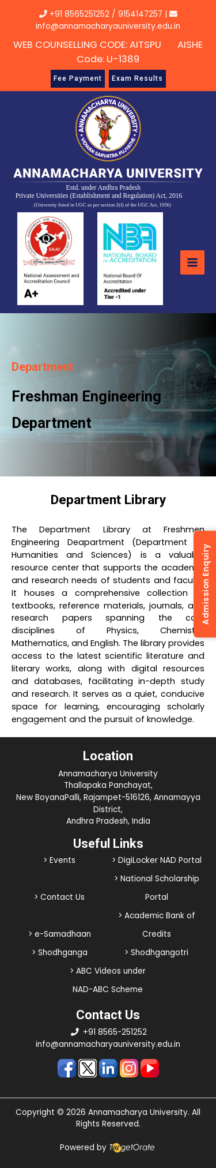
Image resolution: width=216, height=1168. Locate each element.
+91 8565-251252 (115, 1032)
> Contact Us (59, 897)
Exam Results (137, 78)
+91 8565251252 (79, 14)
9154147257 (140, 14)
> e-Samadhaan (59, 934)
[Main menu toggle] (192, 262)
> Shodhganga (60, 952)
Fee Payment (78, 78)
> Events (59, 860)
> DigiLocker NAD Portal (157, 860)
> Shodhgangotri (156, 952)
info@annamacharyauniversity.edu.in (108, 1044)
